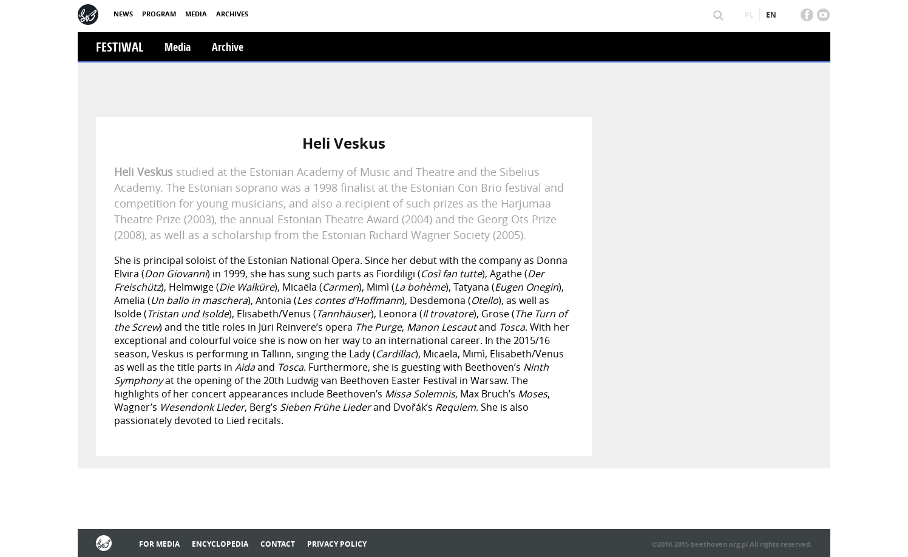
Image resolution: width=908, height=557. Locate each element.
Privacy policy (337, 544)
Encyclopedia (220, 544)
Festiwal (119, 46)
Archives (232, 13)
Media (196, 13)
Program (159, 13)
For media (159, 544)
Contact (277, 544)
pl (749, 15)
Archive (227, 47)
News (123, 13)
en (771, 15)
